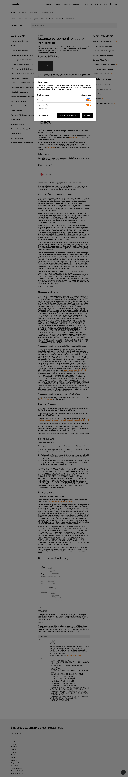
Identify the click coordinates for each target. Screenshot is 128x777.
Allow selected (44, 115)
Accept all (87, 115)
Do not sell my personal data (68, 115)
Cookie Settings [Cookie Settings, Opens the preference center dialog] (42, 108)
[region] (65, 99)
